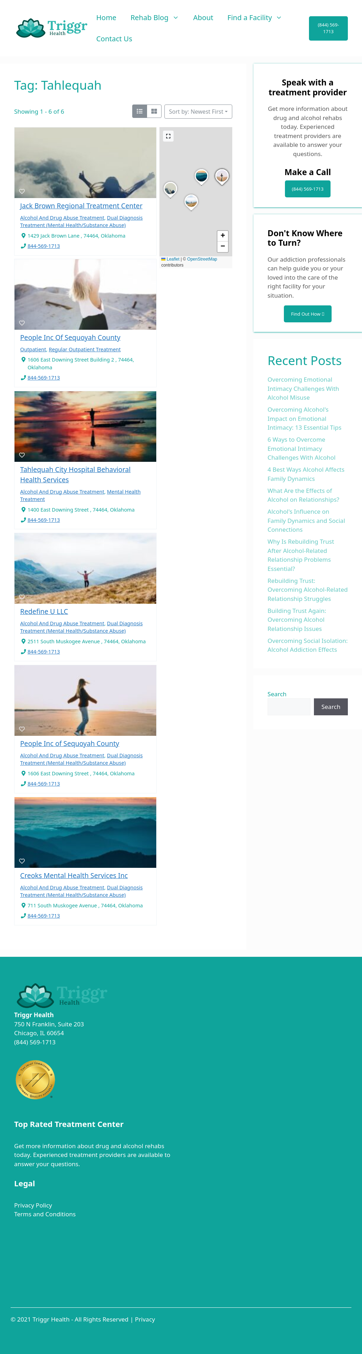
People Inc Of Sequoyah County (70, 337)
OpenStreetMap (202, 259)
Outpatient (33, 349)
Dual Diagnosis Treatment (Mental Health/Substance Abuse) (81, 627)
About (203, 17)
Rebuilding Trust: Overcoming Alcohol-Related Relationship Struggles (308, 590)
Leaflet (170, 259)
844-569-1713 (44, 246)
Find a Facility (258, 17)
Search (277, 694)
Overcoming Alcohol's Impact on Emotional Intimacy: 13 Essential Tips (304, 418)
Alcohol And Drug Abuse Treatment (62, 217)
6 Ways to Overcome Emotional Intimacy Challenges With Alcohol (301, 448)
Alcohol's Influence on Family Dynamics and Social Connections (306, 520)
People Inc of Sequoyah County (69, 743)
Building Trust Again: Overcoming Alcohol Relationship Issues (297, 620)
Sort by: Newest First (196, 111)
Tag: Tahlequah (57, 85)
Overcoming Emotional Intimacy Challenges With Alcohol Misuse (303, 388)
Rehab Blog (158, 17)
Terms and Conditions (45, 1214)
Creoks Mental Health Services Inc (74, 875)
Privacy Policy (33, 1205)
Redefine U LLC (44, 611)
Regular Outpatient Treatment (85, 349)
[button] (191, 210)
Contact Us (114, 38)
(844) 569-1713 (328, 28)
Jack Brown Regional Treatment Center (81, 205)
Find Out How (307, 314)
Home (106, 17)
